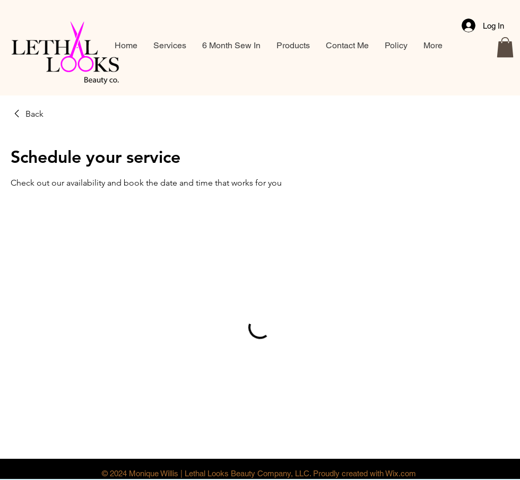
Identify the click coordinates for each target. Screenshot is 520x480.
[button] (505, 47)
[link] (27, 114)
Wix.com (400, 473)
